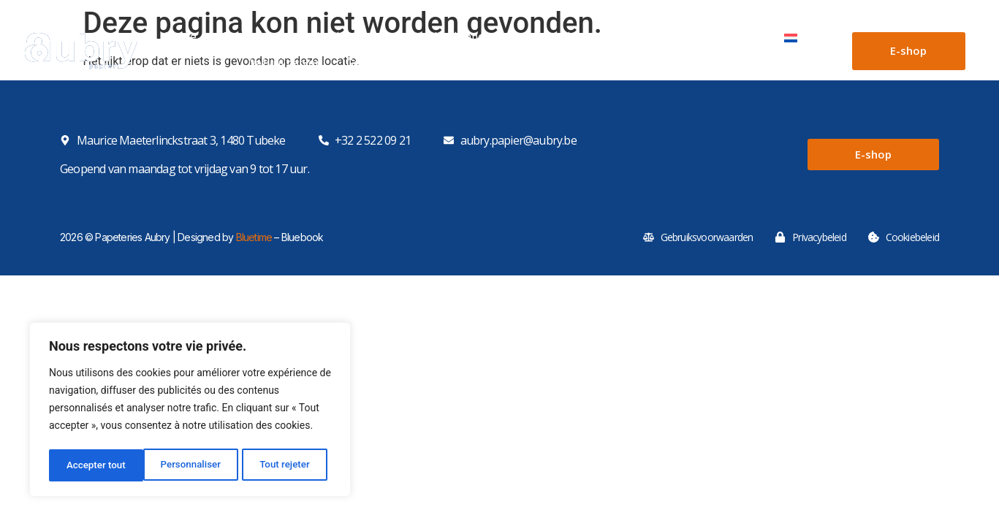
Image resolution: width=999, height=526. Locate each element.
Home (180, 41)
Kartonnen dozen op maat (502, 41)
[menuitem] (802, 41)
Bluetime (254, 237)
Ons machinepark (643, 41)
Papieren (256, 41)
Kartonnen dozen (362, 41)
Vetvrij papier (284, 68)
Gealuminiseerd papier (768, 68)
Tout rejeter (190, 465)
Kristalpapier (648, 68)
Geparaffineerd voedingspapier (426, 68)
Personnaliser (95, 465)
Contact (736, 41)
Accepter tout (285, 465)
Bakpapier (560, 68)
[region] (190, 411)
